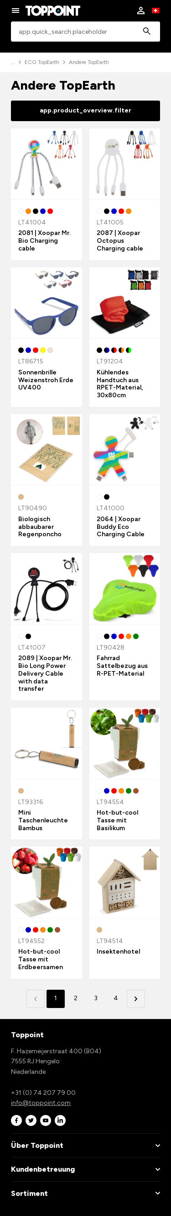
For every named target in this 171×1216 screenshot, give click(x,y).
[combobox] (85, 31)
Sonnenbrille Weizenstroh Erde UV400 (45, 380)
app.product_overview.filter (85, 110)
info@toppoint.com (41, 1103)
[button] (136, 999)
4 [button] (116, 998)
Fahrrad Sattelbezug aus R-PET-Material (122, 665)
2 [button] (76, 998)
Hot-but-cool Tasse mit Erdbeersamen (40, 959)
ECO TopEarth (42, 62)
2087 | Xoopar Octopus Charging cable (120, 240)
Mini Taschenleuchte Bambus (43, 820)
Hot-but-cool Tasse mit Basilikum (117, 820)
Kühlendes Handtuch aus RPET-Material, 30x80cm (120, 383)
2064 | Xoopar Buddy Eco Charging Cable (121, 527)
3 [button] (96, 998)
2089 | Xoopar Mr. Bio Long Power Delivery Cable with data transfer (45, 673)
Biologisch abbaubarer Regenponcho (40, 527)
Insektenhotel (118, 951)
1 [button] (55, 998)
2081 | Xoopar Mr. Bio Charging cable (44, 240)
